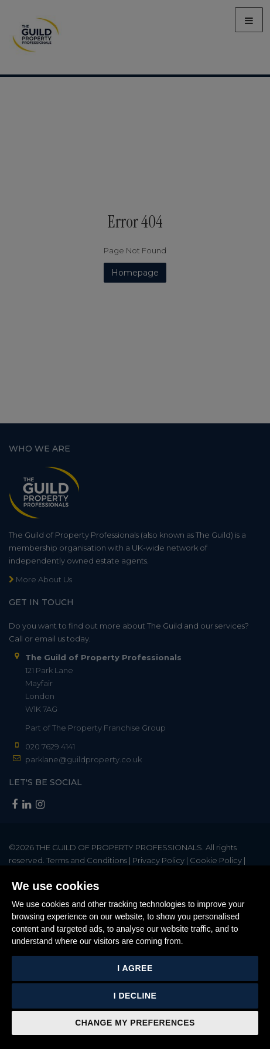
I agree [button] (135, 968)
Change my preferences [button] (135, 1022)
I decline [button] (135, 995)
